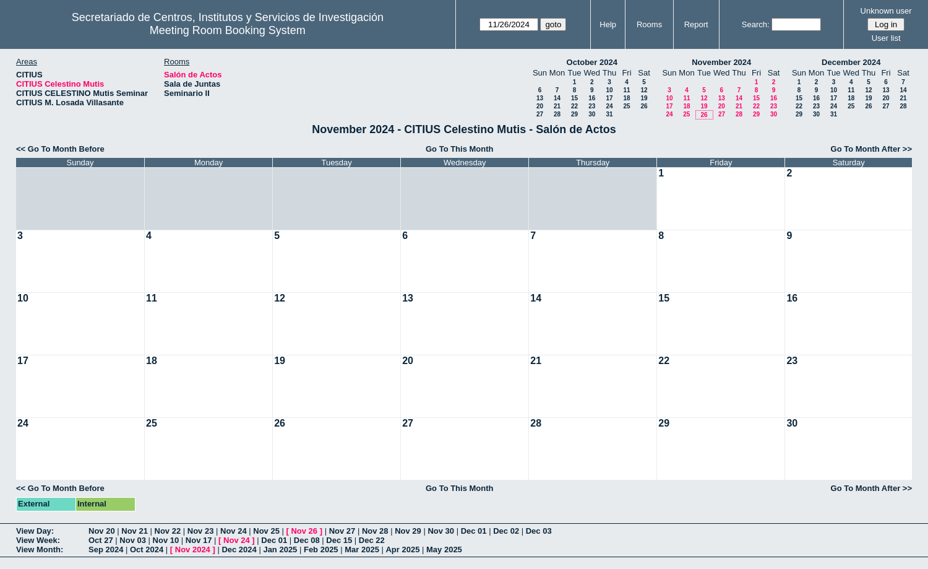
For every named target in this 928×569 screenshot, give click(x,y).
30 (591, 114)
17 (609, 98)
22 (574, 106)
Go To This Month (460, 149)
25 (626, 106)
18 (626, 98)
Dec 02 (506, 531)
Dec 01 (474, 531)
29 (574, 114)
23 (591, 106)
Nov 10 (166, 540)
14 (557, 98)
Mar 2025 (362, 549)
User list (886, 38)
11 (626, 90)
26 (643, 106)
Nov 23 (200, 531)
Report (696, 24)
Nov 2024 (192, 549)
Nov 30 (440, 531)
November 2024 (721, 62)
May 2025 (444, 549)
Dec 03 (539, 531)
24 (609, 106)
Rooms (649, 24)
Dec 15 (339, 540)
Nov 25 (266, 531)
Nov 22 (168, 531)
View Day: (35, 531)
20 (539, 106)
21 (557, 106)
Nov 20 (101, 531)
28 (557, 114)
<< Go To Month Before (60, 149)
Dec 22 (372, 540)
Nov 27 (342, 531)
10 (609, 90)
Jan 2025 (280, 549)
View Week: (38, 540)
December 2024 (851, 62)
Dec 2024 (238, 549)
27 (539, 114)
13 (539, 98)
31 (609, 114)
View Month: (39, 549)
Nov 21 (134, 531)
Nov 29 (408, 531)
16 (591, 98)
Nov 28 (375, 531)
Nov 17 (199, 540)
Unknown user (886, 10)
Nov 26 (304, 531)
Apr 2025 (402, 549)
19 (643, 98)
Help (607, 24)
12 (643, 90)
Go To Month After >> (871, 149)
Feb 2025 (321, 549)
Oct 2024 (146, 549)
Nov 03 (132, 540)
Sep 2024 (105, 549)
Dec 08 (307, 540)
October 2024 (592, 62)
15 (574, 98)
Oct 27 (100, 540)
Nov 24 (233, 531)
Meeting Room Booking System (228, 30)
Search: (756, 24)
